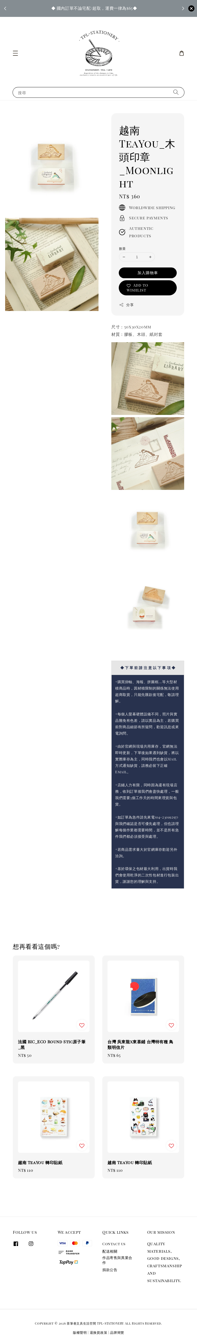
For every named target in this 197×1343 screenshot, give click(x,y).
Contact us (113, 1244)
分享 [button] (126, 304)
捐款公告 (109, 1269)
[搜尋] (176, 92)
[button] (15, 53)
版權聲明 (80, 1332)
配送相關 (109, 1251)
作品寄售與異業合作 (117, 1260)
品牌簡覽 (117, 1332)
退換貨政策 (98, 1332)
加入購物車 (147, 272)
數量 (122, 248)
